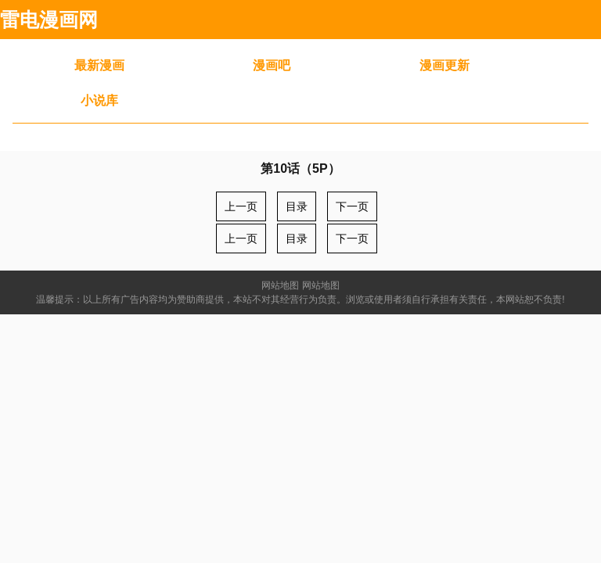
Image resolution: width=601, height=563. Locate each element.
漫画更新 (444, 65)
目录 (297, 206)
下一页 (352, 206)
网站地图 (280, 285)
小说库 (99, 100)
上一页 (241, 206)
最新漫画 (99, 65)
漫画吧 (271, 65)
